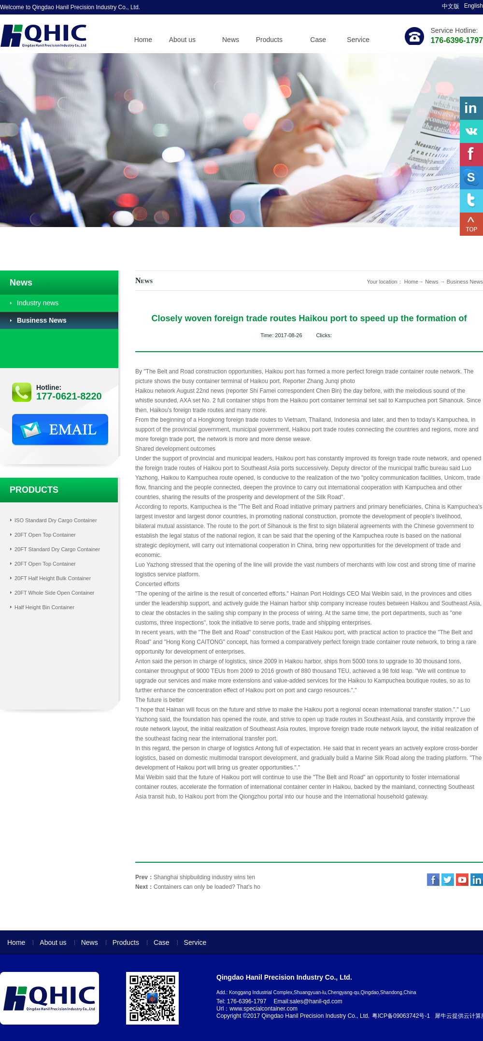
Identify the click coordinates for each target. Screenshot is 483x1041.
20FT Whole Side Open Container (54, 593)
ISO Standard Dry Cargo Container (55, 520)
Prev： (195, 877)
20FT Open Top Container (45, 535)
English (473, 5)
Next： (197, 887)
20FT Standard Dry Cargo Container (57, 549)
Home (143, 39)
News (432, 282)
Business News (465, 282)
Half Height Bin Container (44, 607)
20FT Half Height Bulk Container (52, 578)
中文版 (450, 6)
